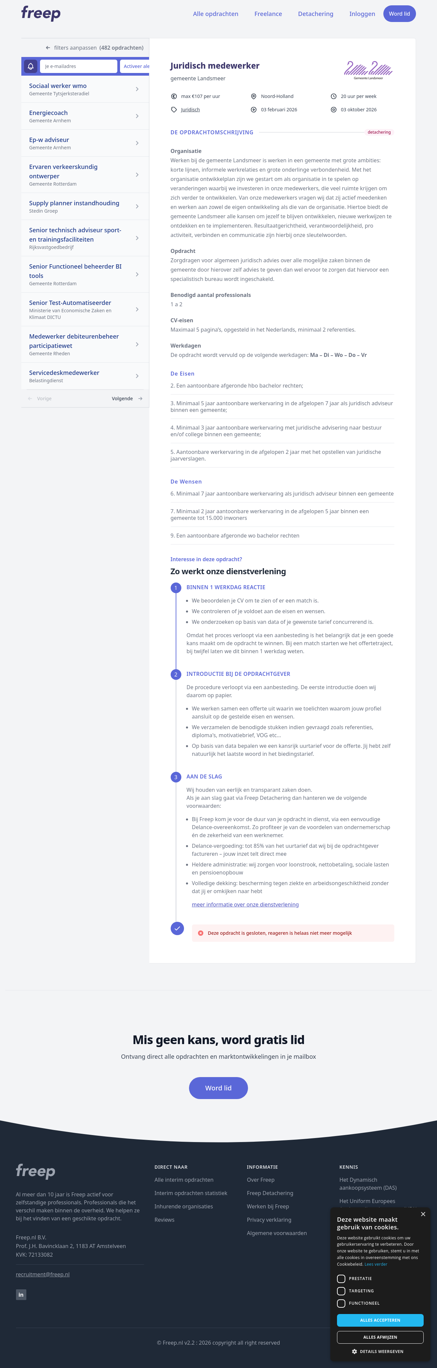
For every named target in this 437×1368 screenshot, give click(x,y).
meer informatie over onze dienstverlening (245, 904)
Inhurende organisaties (184, 1206)
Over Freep (261, 1179)
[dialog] (380, 1284)
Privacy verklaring (269, 1219)
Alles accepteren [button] (380, 1320)
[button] (380, 1351)
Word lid (399, 13)
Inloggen (362, 14)
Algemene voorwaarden (277, 1233)
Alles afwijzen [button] (380, 1337)
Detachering (315, 14)
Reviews (165, 1219)
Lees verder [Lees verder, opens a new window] (376, 1264)
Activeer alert (139, 66)
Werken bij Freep (268, 1206)
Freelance (268, 14)
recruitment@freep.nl (43, 1274)
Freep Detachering (270, 1193)
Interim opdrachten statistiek (191, 1193)
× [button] (422, 1214)
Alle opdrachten (215, 14)
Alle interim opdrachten (184, 1179)
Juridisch (190, 109)
